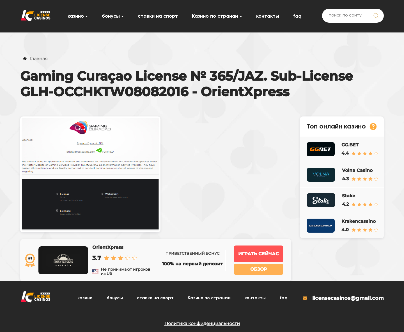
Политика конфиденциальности (202, 323)
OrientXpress (107, 247)
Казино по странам (215, 16)
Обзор (258, 269)
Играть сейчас (258, 253)
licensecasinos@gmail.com (343, 298)
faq (297, 16)
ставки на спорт (158, 16)
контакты (267, 16)
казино (76, 16)
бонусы (111, 16)
